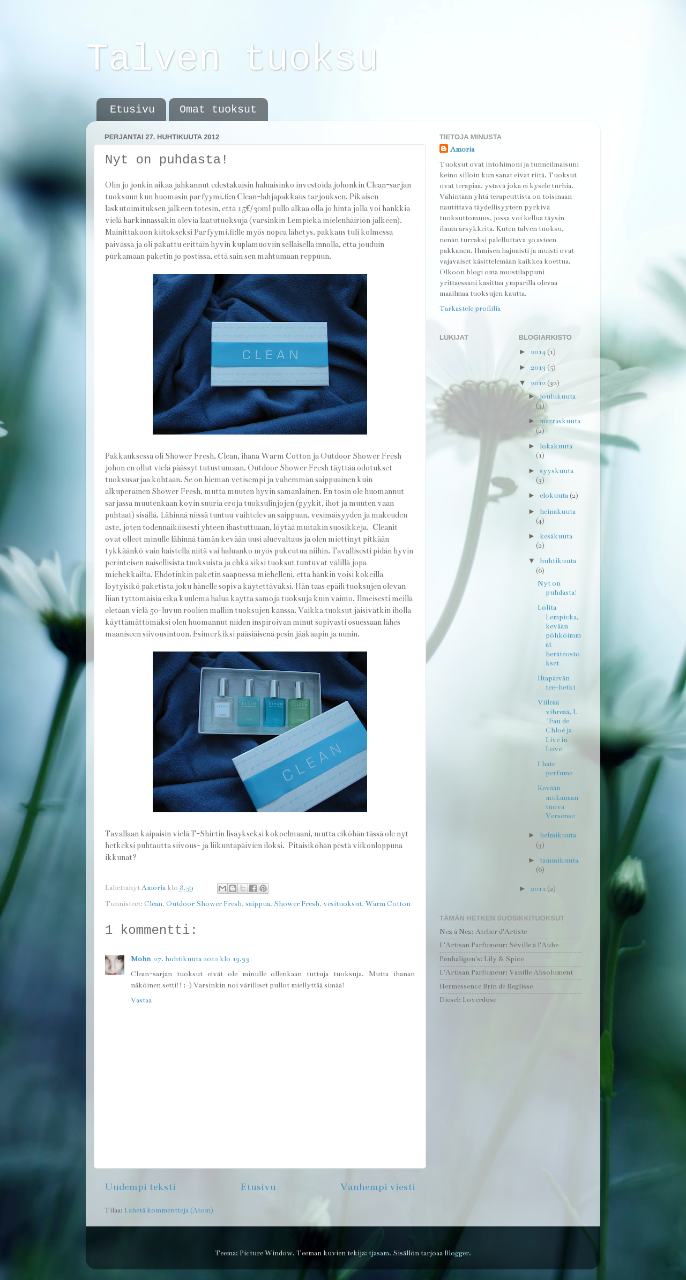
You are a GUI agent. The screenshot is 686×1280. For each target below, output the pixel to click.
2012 (539, 383)
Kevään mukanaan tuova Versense (558, 802)
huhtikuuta (558, 561)
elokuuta (555, 495)
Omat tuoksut (218, 109)
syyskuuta (556, 471)
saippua (257, 904)
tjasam (379, 1253)
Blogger (456, 1253)
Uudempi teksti (140, 1187)
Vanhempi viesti (377, 1187)
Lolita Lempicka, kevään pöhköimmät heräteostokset (559, 635)
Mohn (141, 959)
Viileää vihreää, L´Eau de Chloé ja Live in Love (557, 725)
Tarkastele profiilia (470, 308)
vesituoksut (342, 904)
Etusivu (132, 109)
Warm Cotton (388, 904)
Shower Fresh (296, 904)
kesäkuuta (556, 536)
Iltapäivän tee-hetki (556, 683)
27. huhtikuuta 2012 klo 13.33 (201, 959)
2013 (539, 367)
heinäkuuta (558, 511)
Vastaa (141, 1000)
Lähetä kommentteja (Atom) (168, 1210)
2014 (539, 352)
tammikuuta (559, 860)
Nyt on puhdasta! (557, 588)
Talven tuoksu (232, 60)
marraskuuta (560, 421)
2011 (539, 889)
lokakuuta (556, 446)
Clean (153, 904)
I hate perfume (555, 768)
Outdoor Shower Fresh (204, 904)
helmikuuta (558, 835)
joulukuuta (558, 396)
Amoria (462, 149)
